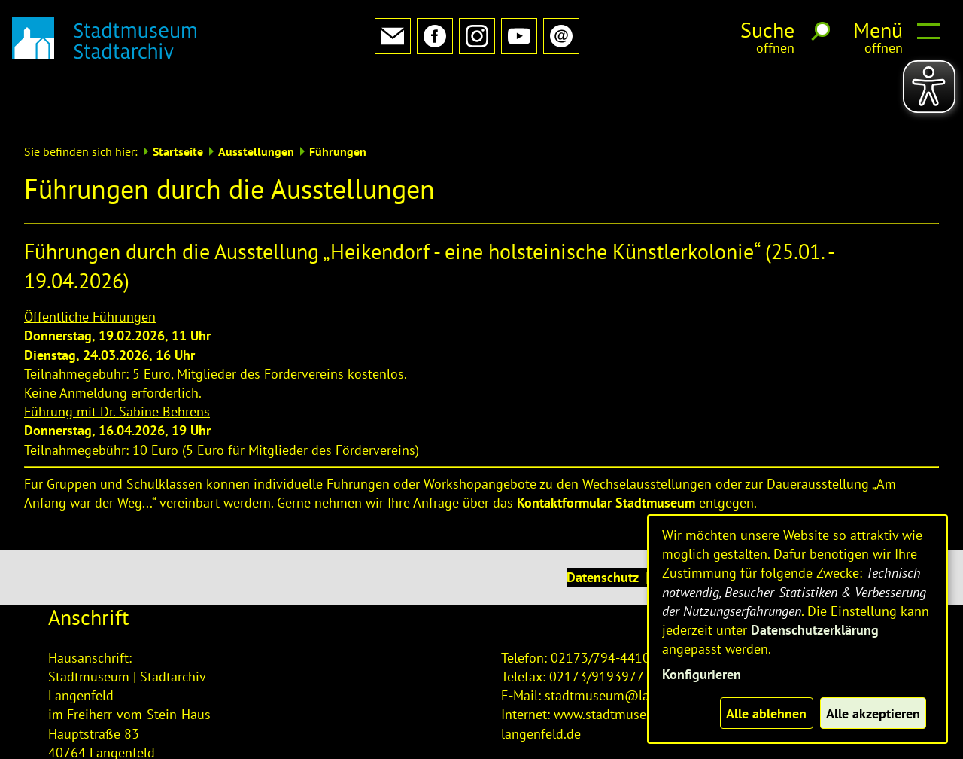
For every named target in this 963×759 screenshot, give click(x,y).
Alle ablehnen (766, 713)
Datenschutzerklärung (815, 630)
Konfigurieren (701, 674)
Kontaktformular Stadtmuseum (606, 453)
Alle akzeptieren (873, 713)
